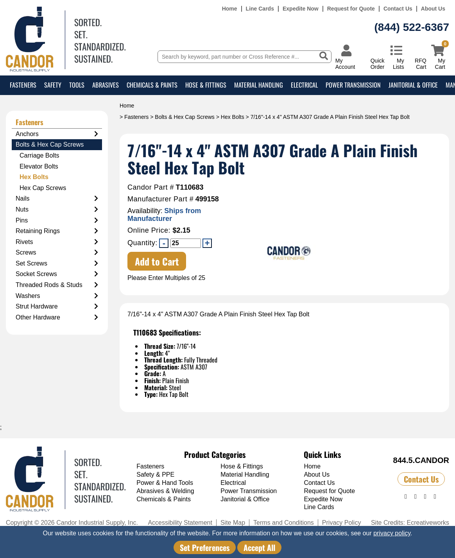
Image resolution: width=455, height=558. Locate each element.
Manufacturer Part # (160, 199)
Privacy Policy (341, 522)
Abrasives (105, 85)
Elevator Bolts (39, 166)
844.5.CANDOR (421, 460)
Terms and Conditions (283, 522)
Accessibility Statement (180, 522)
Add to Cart (157, 261)
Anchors (57, 134)
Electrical (304, 85)
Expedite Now (301, 9)
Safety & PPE (155, 474)
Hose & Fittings (205, 85)
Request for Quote (351, 9)
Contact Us (397, 9)
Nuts (57, 209)
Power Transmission (353, 85)
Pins (57, 220)
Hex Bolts (232, 117)
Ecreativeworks (428, 522)
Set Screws (57, 263)
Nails (57, 198)
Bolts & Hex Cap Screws (185, 117)
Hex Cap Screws (43, 188)
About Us (433, 9)
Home (229, 9)
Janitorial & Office (413, 85)
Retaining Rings (57, 231)
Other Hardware (57, 317)
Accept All (259, 547)
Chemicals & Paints (152, 85)
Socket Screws (57, 274)
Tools (76, 85)
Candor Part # (150, 187)
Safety (52, 85)
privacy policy (391, 533)
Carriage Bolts (39, 155)
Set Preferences (204, 547)
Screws (57, 252)
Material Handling (258, 85)
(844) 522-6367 (411, 27)
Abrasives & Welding (165, 491)
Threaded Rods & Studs (57, 285)
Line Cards (260, 9)
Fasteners (23, 85)
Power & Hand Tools (164, 482)
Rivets (57, 242)
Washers (57, 296)
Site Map (232, 522)
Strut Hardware (57, 306)
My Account (345, 63)
